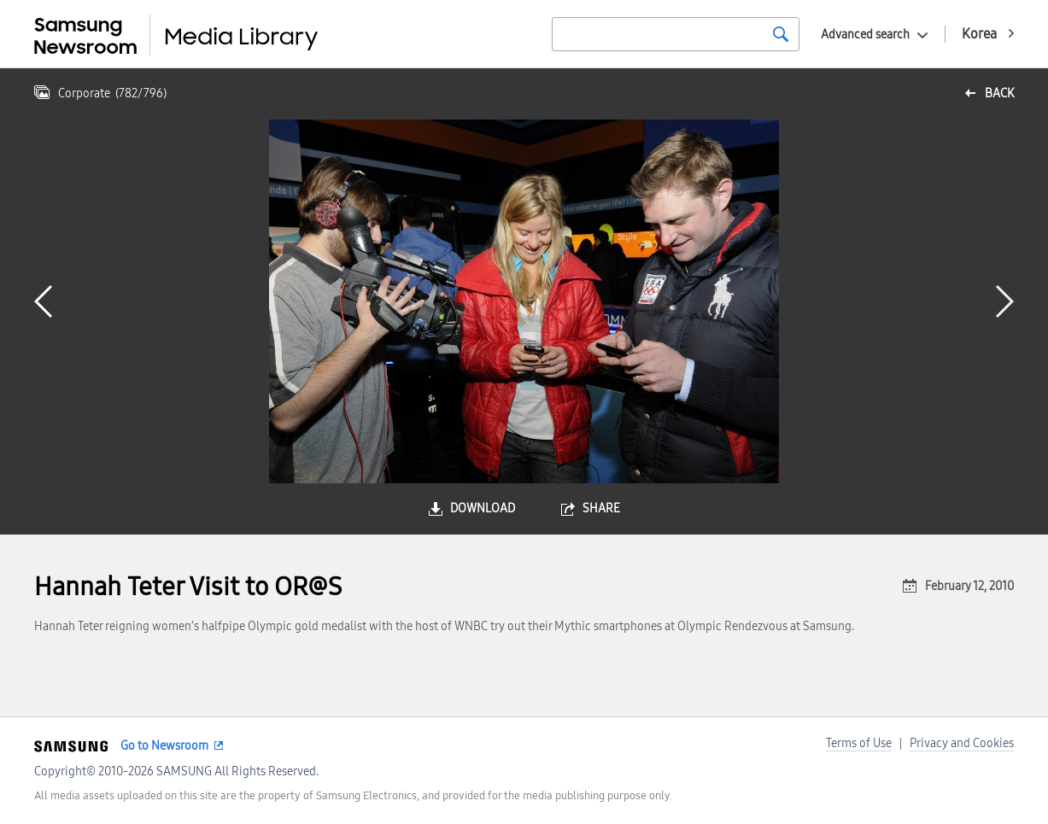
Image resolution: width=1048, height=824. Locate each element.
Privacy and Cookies (962, 743)
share (601, 508)
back (999, 93)
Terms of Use (859, 743)
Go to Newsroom (164, 746)
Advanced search (865, 34)
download (482, 508)
